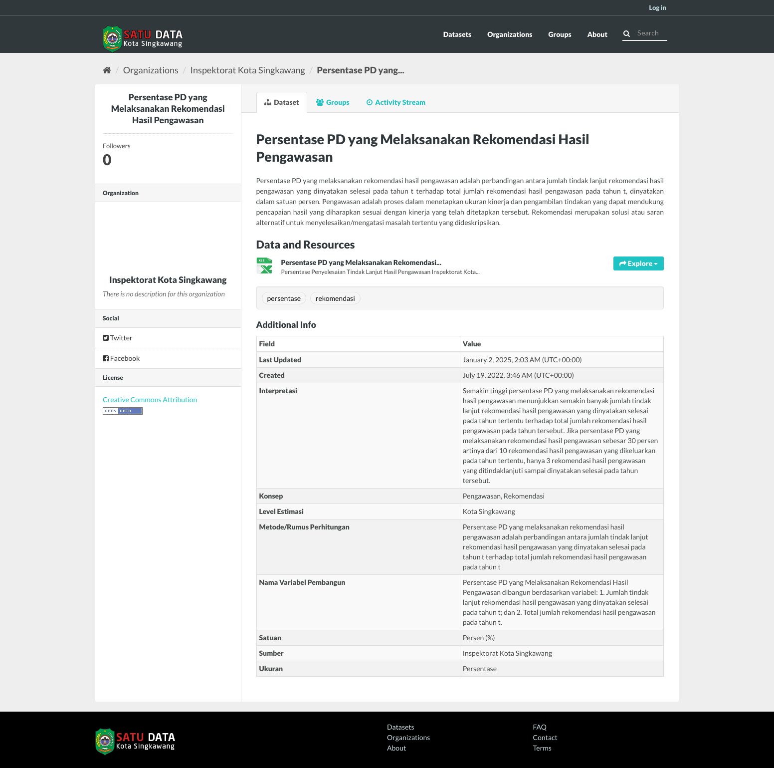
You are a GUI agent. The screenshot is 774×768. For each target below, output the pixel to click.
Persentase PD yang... (360, 69)
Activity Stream (396, 102)
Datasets (457, 34)
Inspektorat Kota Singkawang (248, 69)
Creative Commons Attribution (150, 399)
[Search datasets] (644, 33)
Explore (638, 263)
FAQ (540, 727)
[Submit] (626, 32)
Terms (542, 748)
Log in (657, 7)
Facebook (121, 358)
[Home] (107, 69)
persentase (284, 298)
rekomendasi (335, 298)
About (597, 34)
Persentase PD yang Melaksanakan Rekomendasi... (361, 262)
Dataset (281, 102)
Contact (545, 737)
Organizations (509, 34)
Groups (559, 34)
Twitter (118, 337)
